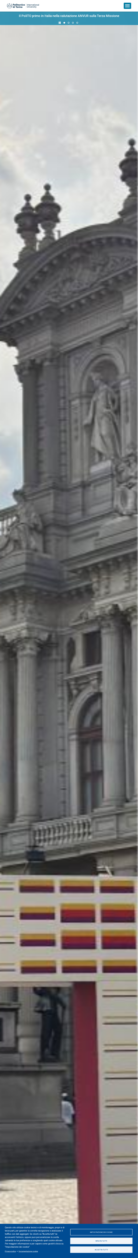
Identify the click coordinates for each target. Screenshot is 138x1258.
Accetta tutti (101, 1250)
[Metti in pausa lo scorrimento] (59, 22)
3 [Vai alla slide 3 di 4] (73, 22)
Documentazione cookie (28, 1251)
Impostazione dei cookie (101, 1232)
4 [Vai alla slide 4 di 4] (77, 22)
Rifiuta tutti (101, 1241)
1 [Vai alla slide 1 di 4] (64, 22)
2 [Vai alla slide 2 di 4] (68, 22)
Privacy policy (10, 1251)
